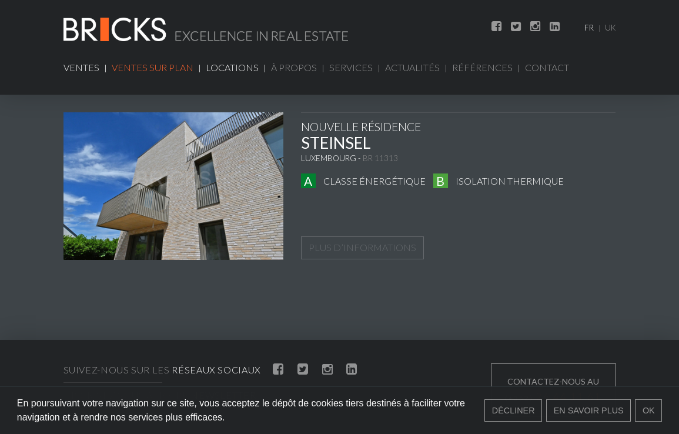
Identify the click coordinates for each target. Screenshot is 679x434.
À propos (294, 67)
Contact (547, 67)
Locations (232, 67)
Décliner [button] (513, 410)
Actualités (412, 67)
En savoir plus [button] (589, 410)
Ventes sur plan (152, 67)
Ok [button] (649, 410)
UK (610, 27)
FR (589, 27)
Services (351, 67)
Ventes (81, 67)
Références (482, 67)
